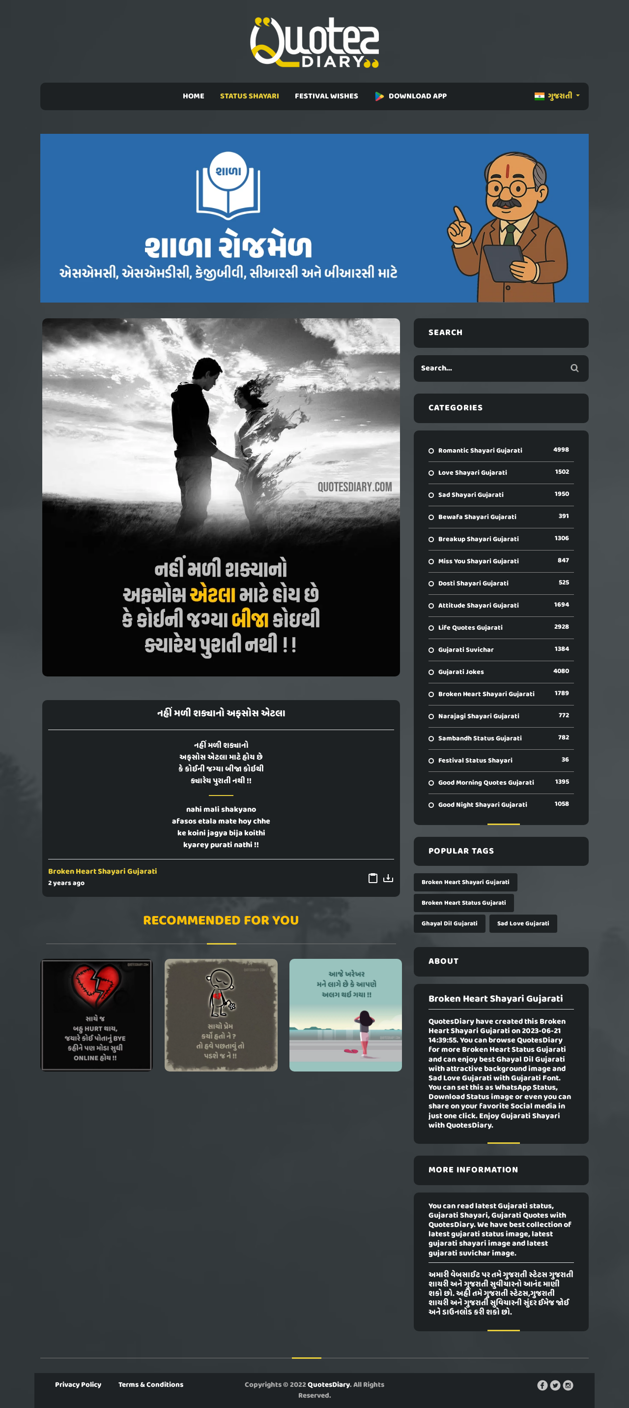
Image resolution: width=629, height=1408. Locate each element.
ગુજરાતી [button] (554, 96)
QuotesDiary (329, 1385)
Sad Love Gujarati (523, 923)
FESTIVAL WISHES (326, 96)
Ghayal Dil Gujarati (450, 923)
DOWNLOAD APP (410, 96)
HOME (193, 96)
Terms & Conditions (150, 1385)
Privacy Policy (78, 1385)
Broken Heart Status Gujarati (464, 903)
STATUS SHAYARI (249, 96)
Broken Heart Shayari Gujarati (102, 871)
